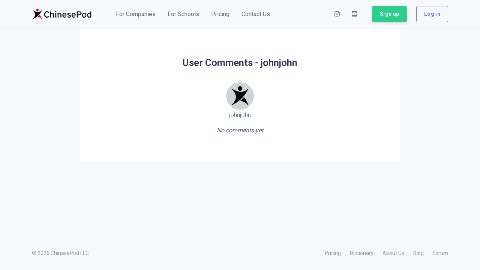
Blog (418, 253)
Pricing (333, 253)
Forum (440, 253)
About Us (393, 253)
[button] (136, 14)
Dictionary (362, 253)
